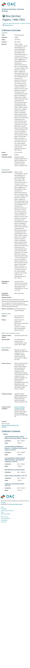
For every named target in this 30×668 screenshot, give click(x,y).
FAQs (2, 512)
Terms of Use (4, 517)
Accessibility (4, 520)
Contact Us (4, 522)
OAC (9, 4)
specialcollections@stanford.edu (10, 425)
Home (2, 507)
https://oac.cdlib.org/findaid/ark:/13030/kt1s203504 (16, 23)
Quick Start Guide (5, 514)
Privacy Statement (5, 518)
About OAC (4, 509)
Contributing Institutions (7, 510)
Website (4, 427)
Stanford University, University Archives (19, 407)
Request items (8, 25)
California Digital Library (15, 504)
